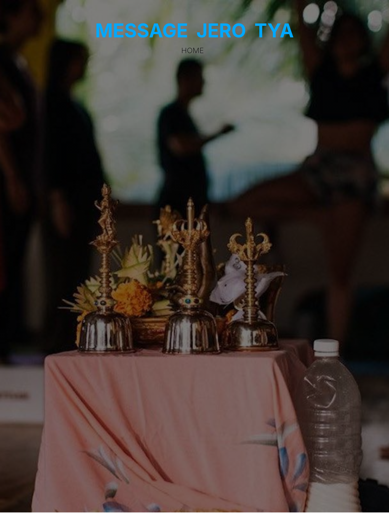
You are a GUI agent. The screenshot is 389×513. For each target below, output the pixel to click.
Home (192, 50)
